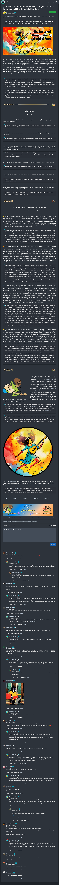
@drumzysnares (10, 863)
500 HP (36, 498)
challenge (34, 521)
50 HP (5, 498)
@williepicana (10, 607)
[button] (56, 2)
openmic (5, 521)
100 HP (14, 498)
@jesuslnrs (41, 390)
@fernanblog (33, 390)
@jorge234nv (9, 720)
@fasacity (9, 766)
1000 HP (46, 498)
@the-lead (9, 647)
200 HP (25, 498)
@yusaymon (9, 680)
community (15, 521)
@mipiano (53, 388)
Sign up (52, 2)
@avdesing (43, 517)
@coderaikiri (9, 583)
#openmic (13, 16)
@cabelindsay (49, 379)
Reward (52, 550)
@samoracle (9, 872)
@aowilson (9, 745)
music (10, 521)
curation (29, 521)
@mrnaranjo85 (10, 627)
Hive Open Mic (53, 12)
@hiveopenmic (10, 12)
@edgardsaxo (10, 854)
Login (48, 2)
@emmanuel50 (10, 552)
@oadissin (9, 786)
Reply (53, 544)
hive (19, 521)
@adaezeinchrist (10, 823)
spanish (23, 521)
